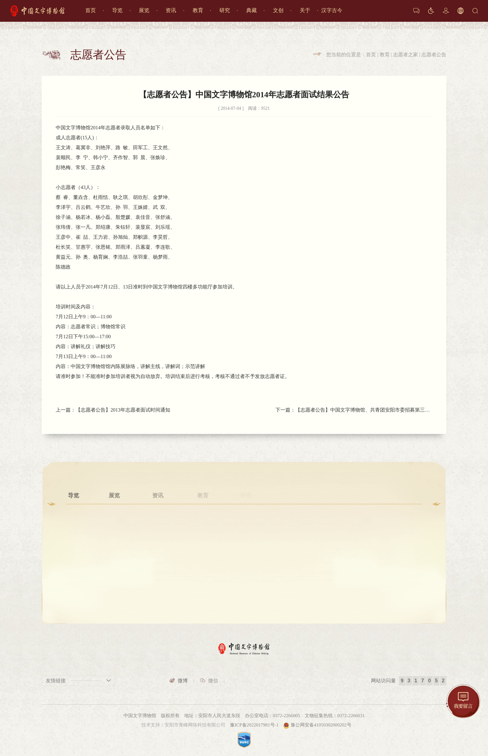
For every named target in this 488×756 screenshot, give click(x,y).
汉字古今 (331, 10)
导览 (117, 10)
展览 (144, 10)
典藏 (251, 10)
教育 (198, 10)
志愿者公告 (433, 54)
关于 (305, 10)
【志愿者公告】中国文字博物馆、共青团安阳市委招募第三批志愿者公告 (363, 410)
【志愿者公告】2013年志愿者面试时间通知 (123, 410)
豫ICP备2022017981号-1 (254, 724)
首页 (90, 10)
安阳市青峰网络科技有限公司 (195, 724)
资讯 (171, 10)
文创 (278, 10)
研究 (224, 10)
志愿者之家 (405, 54)
